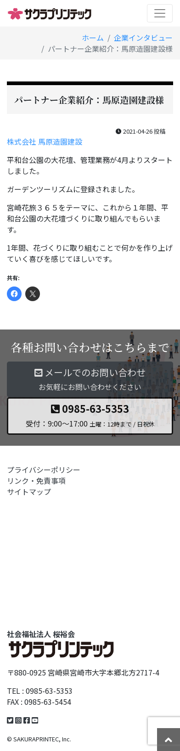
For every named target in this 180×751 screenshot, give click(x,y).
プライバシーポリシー (43, 469)
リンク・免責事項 (36, 480)
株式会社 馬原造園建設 (44, 141)
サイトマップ (29, 491)
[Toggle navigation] (160, 13)
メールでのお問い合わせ (90, 379)
